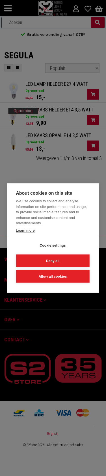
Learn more (25, 230)
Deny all (53, 261)
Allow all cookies (52, 276)
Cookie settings (53, 245)
